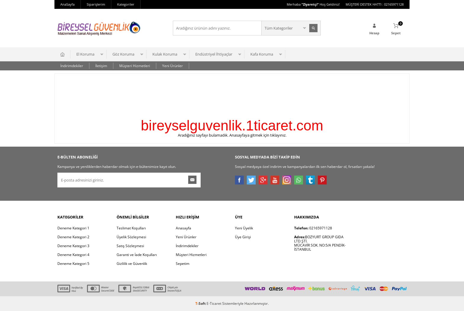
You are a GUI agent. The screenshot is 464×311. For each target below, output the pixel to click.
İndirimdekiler (71, 65)
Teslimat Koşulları (131, 228)
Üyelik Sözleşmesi (131, 236)
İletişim (101, 65)
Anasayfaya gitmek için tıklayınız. (257, 135)
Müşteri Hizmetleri (134, 65)
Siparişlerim (96, 4)
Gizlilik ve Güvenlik (132, 263)
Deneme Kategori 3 (73, 245)
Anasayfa (183, 228)
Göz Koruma (123, 54)
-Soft (201, 303)
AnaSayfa (67, 4)
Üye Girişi (243, 236)
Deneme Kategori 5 (73, 263)
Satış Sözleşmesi (130, 245)
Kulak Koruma (164, 54)
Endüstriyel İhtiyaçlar (213, 54)
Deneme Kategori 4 (73, 254)
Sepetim (182, 263)
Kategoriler (125, 4)
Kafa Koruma (261, 54)
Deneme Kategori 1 (73, 228)
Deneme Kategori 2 (73, 236)
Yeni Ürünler (172, 65)
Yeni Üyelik (244, 228)
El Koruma (85, 54)
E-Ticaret (214, 303)
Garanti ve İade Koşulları (137, 254)
